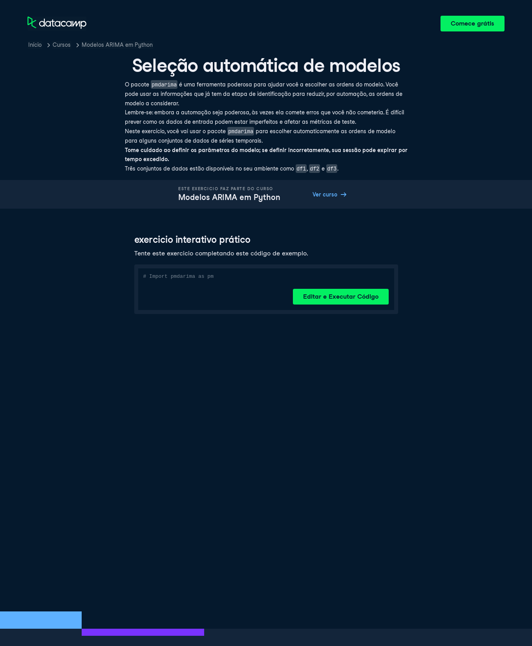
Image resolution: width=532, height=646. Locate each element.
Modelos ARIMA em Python (117, 45)
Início (35, 45)
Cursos (62, 45)
